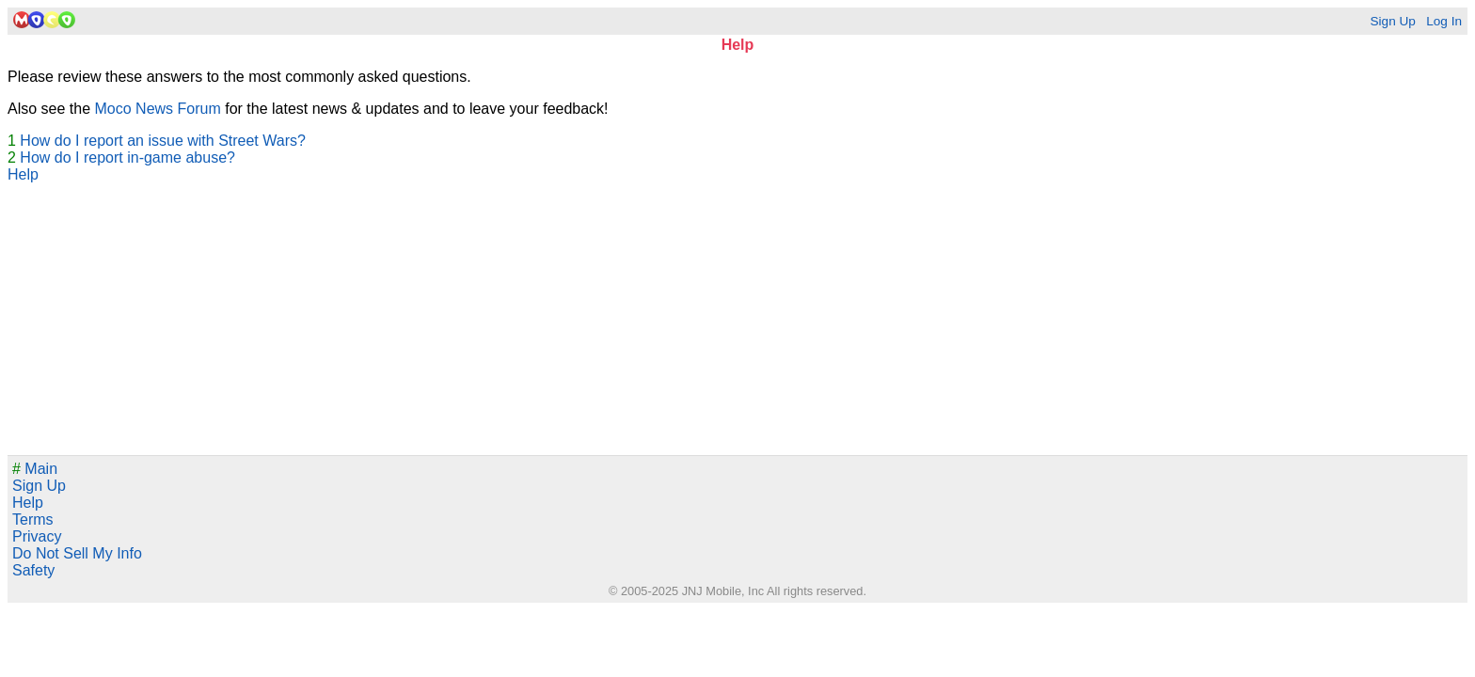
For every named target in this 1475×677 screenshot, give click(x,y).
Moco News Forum (158, 109)
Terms (33, 519)
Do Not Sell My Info (77, 553)
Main (34, 469)
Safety (33, 570)
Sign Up (1392, 21)
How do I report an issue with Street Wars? (163, 141)
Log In (1444, 21)
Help (23, 174)
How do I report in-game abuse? (127, 157)
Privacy (36, 536)
